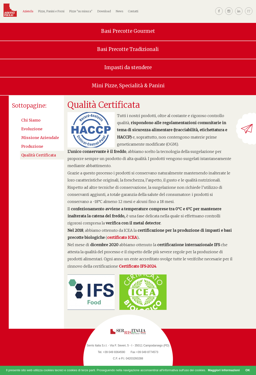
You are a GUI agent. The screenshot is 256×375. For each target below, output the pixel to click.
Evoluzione (31, 128)
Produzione (32, 146)
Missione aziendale (40, 137)
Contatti (133, 11)
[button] (248, 14)
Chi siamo (31, 120)
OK (247, 370)
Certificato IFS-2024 (137, 266)
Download (104, 11)
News (119, 11)
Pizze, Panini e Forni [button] (51, 11)
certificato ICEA (122, 237)
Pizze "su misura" (80, 11)
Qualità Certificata (38, 155)
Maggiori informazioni (224, 370)
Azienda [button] (28, 11)
